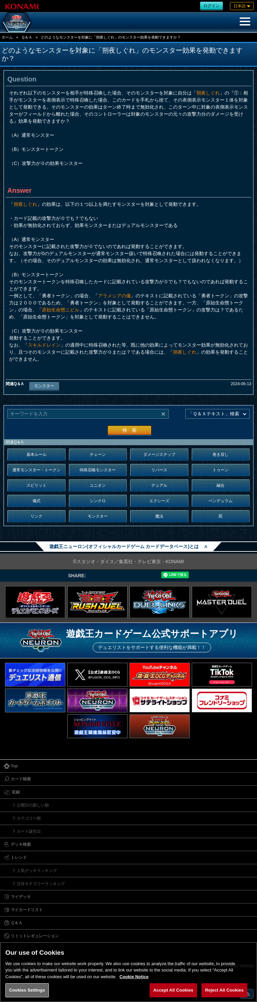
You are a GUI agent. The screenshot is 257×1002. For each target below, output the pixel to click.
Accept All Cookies (173, 990)
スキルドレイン (44, 345)
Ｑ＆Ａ (26, 37)
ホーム (7, 37)
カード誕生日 (29, 831)
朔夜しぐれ (208, 93)
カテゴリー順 (29, 818)
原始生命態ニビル (60, 309)
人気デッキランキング (37, 870)
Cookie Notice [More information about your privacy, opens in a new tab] (134, 976)
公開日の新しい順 (33, 805)
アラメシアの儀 (114, 295)
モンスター (44, 386)
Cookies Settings (27, 990)
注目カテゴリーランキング (41, 883)
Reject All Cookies (224, 990)
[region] (128, 972)
